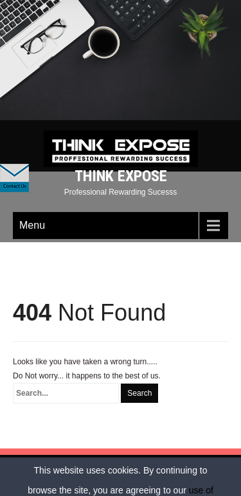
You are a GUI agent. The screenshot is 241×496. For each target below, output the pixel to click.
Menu (32, 225)
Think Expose (121, 176)
